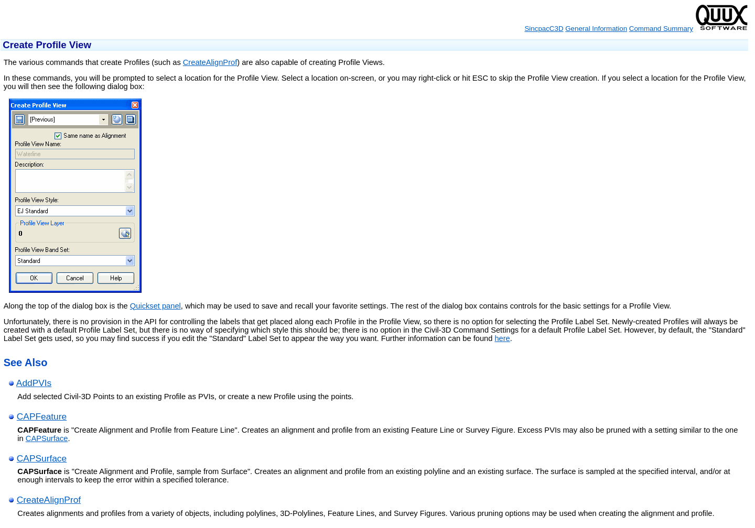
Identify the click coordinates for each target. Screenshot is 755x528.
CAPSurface (47, 438)
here (502, 338)
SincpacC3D (543, 28)
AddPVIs (33, 383)
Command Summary (661, 28)
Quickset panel (155, 306)
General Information (596, 28)
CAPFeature (42, 416)
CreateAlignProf (210, 62)
